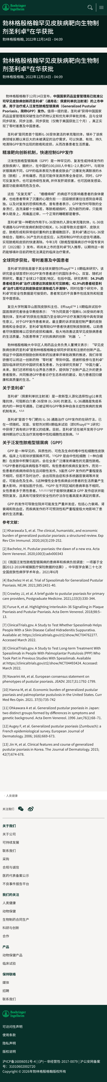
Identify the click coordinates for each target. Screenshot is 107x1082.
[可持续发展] (10, 842)
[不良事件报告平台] (15, 883)
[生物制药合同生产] (15, 919)
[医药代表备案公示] (15, 875)
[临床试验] (9, 963)
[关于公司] (9, 833)
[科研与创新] (10, 927)
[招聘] (5, 990)
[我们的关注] (10, 894)
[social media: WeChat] (20, 809)
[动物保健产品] (12, 954)
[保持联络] (9, 974)
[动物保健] (9, 911)
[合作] (5, 935)
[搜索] (90, 7)
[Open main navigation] (101, 7)
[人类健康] (9, 902)
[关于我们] (9, 825)
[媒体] (5, 982)
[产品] (5, 946)
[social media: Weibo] (30, 809)
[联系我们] (9, 998)
